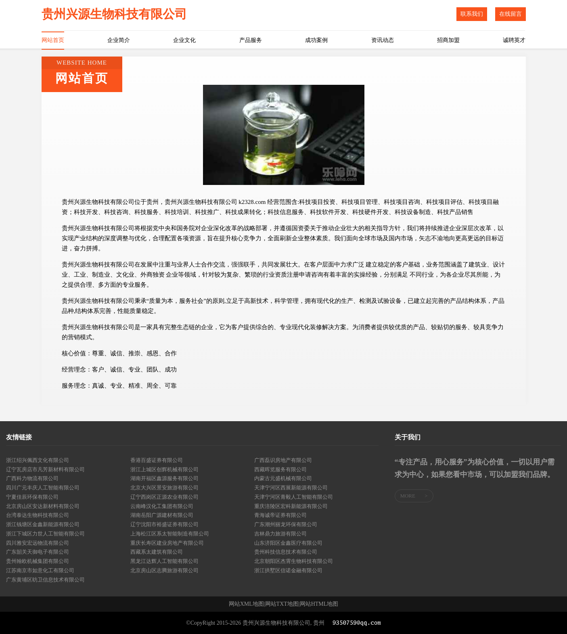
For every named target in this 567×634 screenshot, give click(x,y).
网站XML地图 (246, 604)
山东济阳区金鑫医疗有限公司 (288, 543)
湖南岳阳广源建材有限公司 (161, 515)
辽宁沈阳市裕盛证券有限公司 (164, 524)
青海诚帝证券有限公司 (280, 515)
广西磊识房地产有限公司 (283, 460)
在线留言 (510, 14)
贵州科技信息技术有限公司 (285, 552)
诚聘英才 (514, 40)
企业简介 (118, 40)
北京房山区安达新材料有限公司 (43, 506)
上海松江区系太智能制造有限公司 (169, 534)
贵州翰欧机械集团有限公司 (37, 561)
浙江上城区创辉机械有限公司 (164, 469)
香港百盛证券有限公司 (156, 460)
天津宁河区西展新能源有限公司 (291, 488)
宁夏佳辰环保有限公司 (32, 497)
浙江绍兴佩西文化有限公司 (37, 460)
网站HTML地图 (319, 604)
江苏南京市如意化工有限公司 (40, 570)
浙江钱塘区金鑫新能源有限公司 (43, 524)
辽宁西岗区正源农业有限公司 (164, 497)
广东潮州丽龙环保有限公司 (285, 524)
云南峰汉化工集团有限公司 (161, 506)
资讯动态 (382, 40)
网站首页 (53, 40)
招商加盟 (448, 40)
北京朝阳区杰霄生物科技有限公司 (293, 561)
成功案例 (316, 40)
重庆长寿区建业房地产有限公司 (167, 543)
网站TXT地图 (282, 604)
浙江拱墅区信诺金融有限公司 (288, 570)
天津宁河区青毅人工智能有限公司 (293, 497)
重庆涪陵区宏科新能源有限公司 (291, 506)
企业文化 (184, 40)
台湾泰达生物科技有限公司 (37, 515)
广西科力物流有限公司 (32, 478)
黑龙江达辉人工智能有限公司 (164, 561)
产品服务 (250, 40)
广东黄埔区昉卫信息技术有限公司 (45, 580)
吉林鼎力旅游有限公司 (280, 534)
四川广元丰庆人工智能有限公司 (43, 488)
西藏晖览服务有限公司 (280, 469)
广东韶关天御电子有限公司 (37, 552)
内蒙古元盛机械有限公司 (283, 478)
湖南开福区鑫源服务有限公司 (164, 478)
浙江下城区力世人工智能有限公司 (45, 534)
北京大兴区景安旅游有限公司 (164, 488)
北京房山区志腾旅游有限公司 (164, 570)
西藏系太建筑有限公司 (156, 552)
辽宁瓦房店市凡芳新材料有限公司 (45, 469)
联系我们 (471, 14)
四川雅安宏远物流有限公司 (37, 543)
